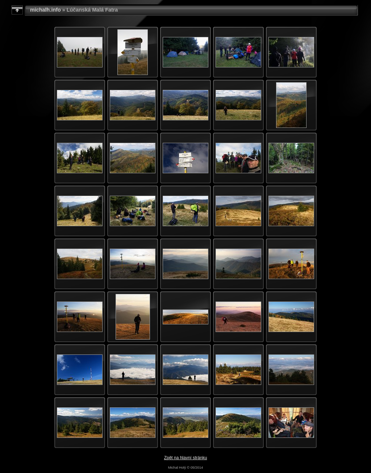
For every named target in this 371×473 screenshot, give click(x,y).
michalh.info (45, 10)
